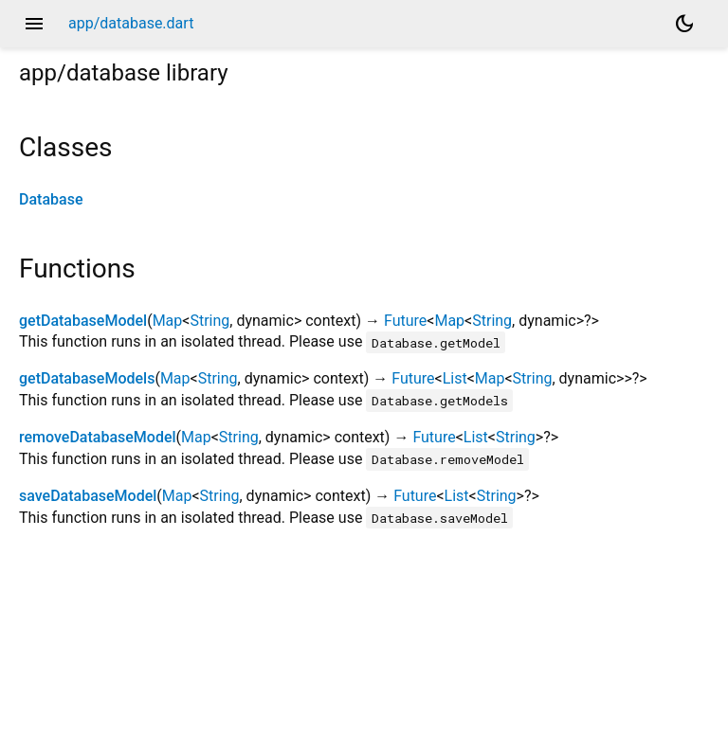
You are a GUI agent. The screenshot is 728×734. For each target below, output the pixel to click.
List (455, 378)
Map (168, 321)
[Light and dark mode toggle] (684, 24)
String (209, 321)
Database (50, 199)
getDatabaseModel (83, 321)
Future (405, 321)
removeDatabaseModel (97, 437)
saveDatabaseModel (87, 496)
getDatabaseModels (87, 378)
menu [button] (34, 23)
